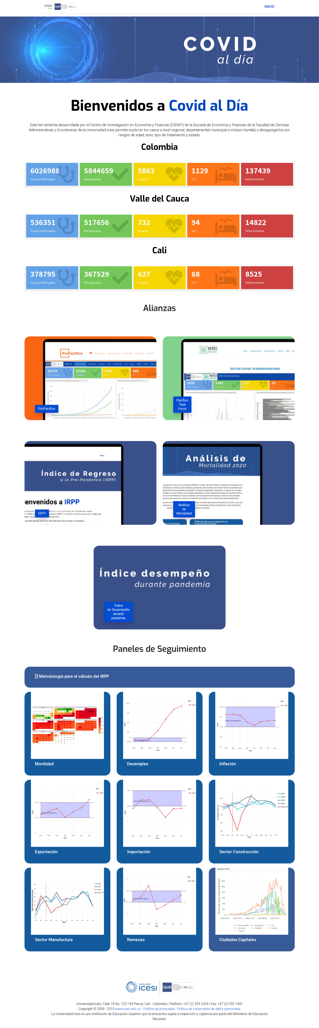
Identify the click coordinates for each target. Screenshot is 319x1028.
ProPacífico (46, 408)
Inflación (227, 764)
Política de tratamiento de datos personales (208, 1009)
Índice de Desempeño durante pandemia (118, 612)
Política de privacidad (158, 1009)
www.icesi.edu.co (128, 1009)
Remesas (136, 940)
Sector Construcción (238, 852)
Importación (138, 852)
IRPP (42, 513)
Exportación (46, 852)
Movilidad (44, 764)
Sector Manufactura (54, 940)
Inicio (269, 7)
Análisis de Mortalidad (184, 509)
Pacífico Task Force (182, 404)
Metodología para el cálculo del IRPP (72, 676)
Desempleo (137, 764)
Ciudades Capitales (237, 940)
